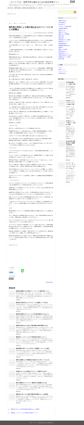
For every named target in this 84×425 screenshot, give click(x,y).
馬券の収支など (62, 51)
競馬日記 (61, 47)
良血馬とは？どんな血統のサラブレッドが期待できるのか (31, 371)
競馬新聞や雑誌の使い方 (64, 45)
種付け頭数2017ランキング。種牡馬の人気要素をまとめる (31, 382)
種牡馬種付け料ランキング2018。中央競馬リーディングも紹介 (32, 348)
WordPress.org (62, 73)
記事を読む (18, 299)
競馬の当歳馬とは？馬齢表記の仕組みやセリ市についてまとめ (32, 360)
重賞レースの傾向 (63, 49)
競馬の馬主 (61, 37)
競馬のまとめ (62, 30)
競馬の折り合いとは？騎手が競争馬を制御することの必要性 (32, 394)
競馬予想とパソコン (63, 41)
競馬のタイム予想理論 (64, 34)
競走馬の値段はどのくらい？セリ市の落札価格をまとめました (32, 314)
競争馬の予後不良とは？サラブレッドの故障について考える (32, 302)
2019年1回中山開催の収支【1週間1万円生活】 (70, 143)
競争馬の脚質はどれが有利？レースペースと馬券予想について (32, 291)
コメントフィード (63, 71)
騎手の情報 (61, 58)
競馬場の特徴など (63, 43)
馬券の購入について (63, 53)
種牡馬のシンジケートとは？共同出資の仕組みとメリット (31, 337)
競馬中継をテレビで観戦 (64, 39)
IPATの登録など (62, 22)
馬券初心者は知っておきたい (65, 55)
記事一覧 (40, 7)
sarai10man (50, 282)
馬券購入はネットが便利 (64, 57)
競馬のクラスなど (63, 32)
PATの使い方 (62, 24)
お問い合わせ (10, 7)
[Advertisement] (31, 18)
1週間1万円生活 (62, 20)
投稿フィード (62, 69)
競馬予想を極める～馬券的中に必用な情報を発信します (25, 7)
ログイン (61, 67)
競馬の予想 (61, 36)
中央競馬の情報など (63, 28)
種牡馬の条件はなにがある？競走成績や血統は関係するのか (32, 325)
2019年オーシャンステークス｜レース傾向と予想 (70, 102)
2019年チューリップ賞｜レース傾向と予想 (70, 122)
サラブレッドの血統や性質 (65, 26)
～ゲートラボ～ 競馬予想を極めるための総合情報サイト (34, 2)
